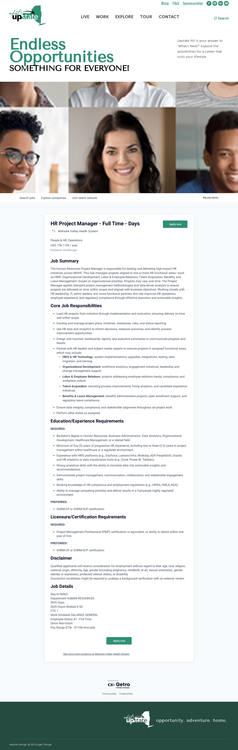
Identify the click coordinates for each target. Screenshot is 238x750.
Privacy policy (109, 693)
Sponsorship (193, 3)
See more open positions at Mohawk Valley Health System (96, 653)
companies (53, 198)
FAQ (175, 3)
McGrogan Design (41, 744)
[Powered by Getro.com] (119, 684)
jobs (27, 198)
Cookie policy (126, 693)
